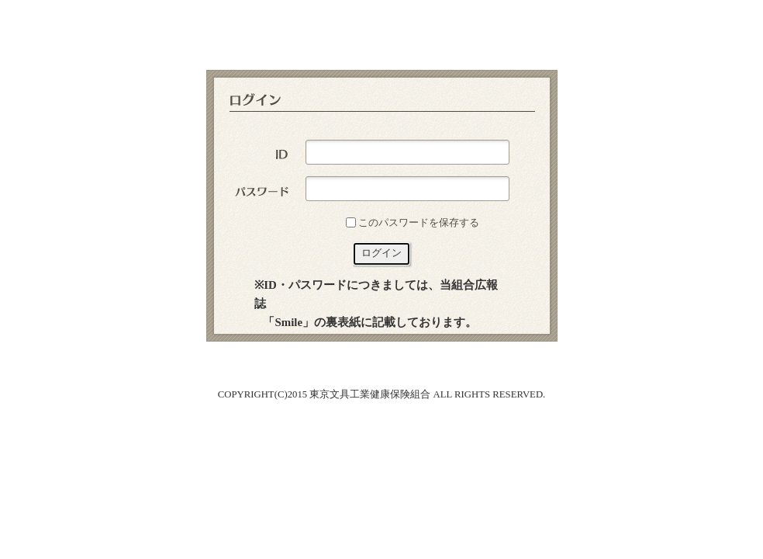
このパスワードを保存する (418, 222)
